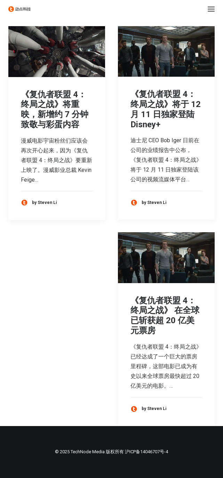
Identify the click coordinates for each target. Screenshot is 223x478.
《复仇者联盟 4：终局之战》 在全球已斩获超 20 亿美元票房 (164, 315)
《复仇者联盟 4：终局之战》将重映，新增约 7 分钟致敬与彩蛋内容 (54, 109)
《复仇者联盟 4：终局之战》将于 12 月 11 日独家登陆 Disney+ (165, 109)
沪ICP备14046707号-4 (146, 451)
